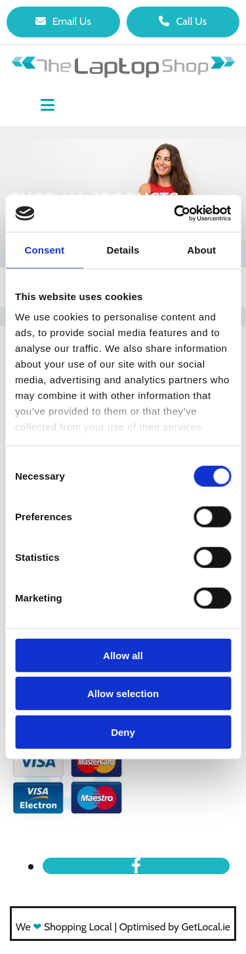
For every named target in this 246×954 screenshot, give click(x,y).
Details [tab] (123, 249)
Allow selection (123, 693)
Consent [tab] (44, 249)
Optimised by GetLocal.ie (174, 927)
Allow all (123, 654)
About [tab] (201, 249)
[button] (63, 22)
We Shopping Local (64, 927)
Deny (123, 731)
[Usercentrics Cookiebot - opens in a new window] (175, 213)
